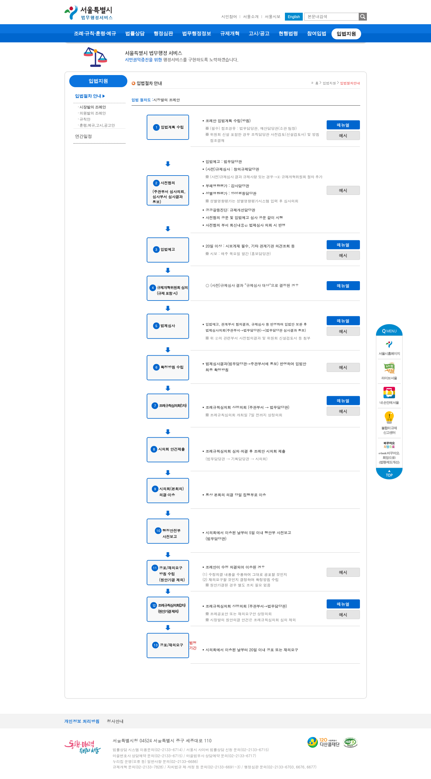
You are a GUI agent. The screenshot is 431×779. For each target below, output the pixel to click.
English (294, 16)
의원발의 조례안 (93, 113)
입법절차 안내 (88, 96)
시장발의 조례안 (93, 107)
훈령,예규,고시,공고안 (97, 125)
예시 (343, 135)
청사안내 (115, 721)
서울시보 (273, 16)
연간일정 (83, 136)
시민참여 (229, 16)
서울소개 (251, 16)
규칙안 (85, 119)
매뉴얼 (343, 125)
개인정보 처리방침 (82, 721)
